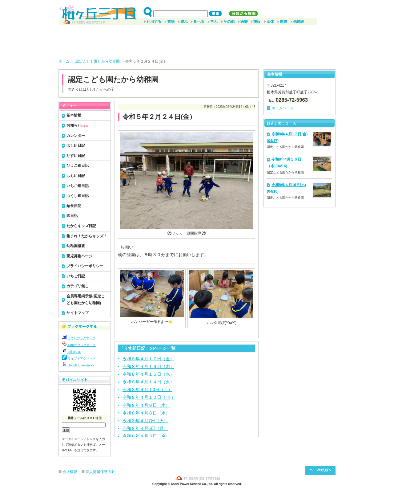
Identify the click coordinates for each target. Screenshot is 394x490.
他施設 (298, 21)
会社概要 (69, 472)
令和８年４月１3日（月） (147, 389)
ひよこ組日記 (77, 165)
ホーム (64, 61)
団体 (270, 21)
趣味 (283, 21)
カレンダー (75, 135)
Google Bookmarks (78, 365)
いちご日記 (75, 276)
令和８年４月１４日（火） (148, 381)
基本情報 (73, 115)
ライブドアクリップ (78, 358)
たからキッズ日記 (81, 226)
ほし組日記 (75, 145)
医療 (244, 21)
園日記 (72, 216)
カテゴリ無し (77, 286)
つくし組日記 (77, 196)
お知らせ (77, 125)
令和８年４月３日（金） (146, 436)
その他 (229, 21)
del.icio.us (71, 351)
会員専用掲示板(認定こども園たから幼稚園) (85, 299)
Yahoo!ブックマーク (79, 345)
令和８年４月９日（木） (146, 405)
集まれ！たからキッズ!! (86, 236)
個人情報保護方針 (100, 472)
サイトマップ (77, 313)
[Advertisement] (197, 40)
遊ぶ (184, 21)
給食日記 (73, 206)
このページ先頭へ (320, 470)
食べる (198, 21)
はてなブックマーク (78, 338)
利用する (154, 21)
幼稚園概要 (75, 246)
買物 (171, 21)
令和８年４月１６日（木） (148, 366)
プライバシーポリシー (84, 266)
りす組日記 (75, 155)
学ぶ (214, 21)
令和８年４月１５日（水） (148, 374)
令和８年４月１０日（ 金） (149, 397)
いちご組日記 (77, 186)
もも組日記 (75, 176)
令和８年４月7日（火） (145, 420)
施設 (257, 21)
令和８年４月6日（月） (145, 428)
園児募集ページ (79, 256)
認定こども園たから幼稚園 (98, 61)
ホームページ (282, 108)
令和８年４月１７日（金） (148, 358)
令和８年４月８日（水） (146, 412)
